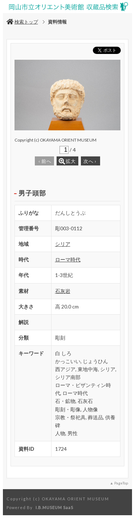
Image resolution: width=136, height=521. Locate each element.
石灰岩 (62, 291)
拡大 (67, 161)
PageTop (121, 483)
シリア (62, 244)
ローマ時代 (68, 259)
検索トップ (22, 22)
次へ (89, 161)
